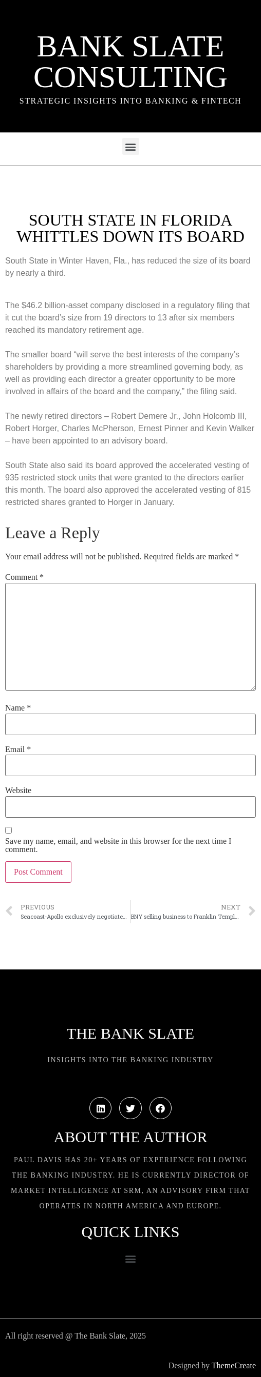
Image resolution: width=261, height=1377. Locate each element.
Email (18, 749)
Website (18, 790)
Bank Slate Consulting (130, 61)
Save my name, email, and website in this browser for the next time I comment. (118, 845)
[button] (130, 146)
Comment (24, 577)
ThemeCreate (234, 1365)
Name (18, 708)
